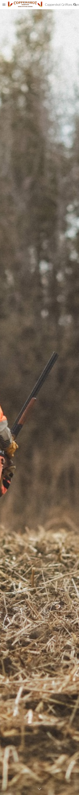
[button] (4, 4)
